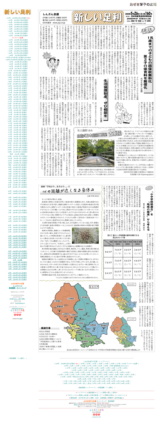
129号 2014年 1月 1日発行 (17, 97)
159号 (106, 364)
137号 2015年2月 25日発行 (17, 79)
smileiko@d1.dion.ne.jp (17, 308)
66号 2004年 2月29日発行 (17, 230)
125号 (71, 372)
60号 (122, 381)
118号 (111, 372)
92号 (120, 377)
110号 (83, 375)
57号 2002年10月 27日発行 (17, 253)
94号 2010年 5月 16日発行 (17, 178)
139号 (108, 368)
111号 (78, 375)
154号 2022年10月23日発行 (18, 42)
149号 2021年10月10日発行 (18, 53)
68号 (84, 381)
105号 (111, 375)
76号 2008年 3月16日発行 (17, 202)
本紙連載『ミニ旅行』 (17, 358)
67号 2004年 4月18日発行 (17, 227)
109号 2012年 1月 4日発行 (17, 141)
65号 (9, 232)
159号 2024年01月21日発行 (19, 29)
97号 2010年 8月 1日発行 (17, 172)
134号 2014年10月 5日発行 (17, 86)
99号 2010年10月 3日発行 (17, 167)
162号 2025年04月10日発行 (18, 22)
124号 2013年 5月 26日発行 (18, 108)
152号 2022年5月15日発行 (18, 46)
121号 (94, 372)
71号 (70, 381)
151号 (89, 366)
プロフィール (72, 395)
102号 (132, 375)
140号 (102, 368)
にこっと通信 (102, 392)
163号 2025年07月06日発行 (18, 20)
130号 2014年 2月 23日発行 (18, 95)
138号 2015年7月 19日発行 (17, 77)
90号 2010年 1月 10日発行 (17, 187)
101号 (63, 377)
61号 (118, 381)
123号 (83, 372)
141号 (97, 368)
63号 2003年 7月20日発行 (17, 238)
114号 (61, 375)
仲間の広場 (109, 395)
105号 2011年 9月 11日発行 (17, 150)
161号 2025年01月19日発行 (19, 24)
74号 (108, 379)
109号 (89, 375)
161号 (94, 364)
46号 (122, 383)
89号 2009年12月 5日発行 (17, 191)
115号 (127, 372)
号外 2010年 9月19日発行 (17, 165)
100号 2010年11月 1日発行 (17, 163)
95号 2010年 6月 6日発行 (17, 176)
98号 (91, 377)
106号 (105, 375)
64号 (103, 381)
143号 (85, 368)
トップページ (17, 286)
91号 (125, 377)
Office (98, 405)
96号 (101, 377)
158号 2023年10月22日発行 (18, 31)
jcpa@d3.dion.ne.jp (20, 303)
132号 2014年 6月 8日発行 (17, 90)
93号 (115, 377)
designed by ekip (96, 417)
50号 (108, 383)
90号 (130, 377)
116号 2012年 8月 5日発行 (17, 125)
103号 (127, 375)
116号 (122, 372)
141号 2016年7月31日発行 (17, 71)
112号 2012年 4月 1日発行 (17, 134)
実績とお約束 (83, 395)
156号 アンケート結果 (129, 364)
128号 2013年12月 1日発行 (17, 99)
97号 (96, 377)
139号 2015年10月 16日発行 (17, 75)
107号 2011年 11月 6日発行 (17, 145)
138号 (113, 368)
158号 (112, 364)
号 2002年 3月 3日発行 (18, 266)
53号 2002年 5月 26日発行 (17, 262)
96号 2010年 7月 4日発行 (17, 174)
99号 (87, 377)
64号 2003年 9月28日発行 (17, 236)
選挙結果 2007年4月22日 (79, 398)
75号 (103, 379)
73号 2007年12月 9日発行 (17, 210)
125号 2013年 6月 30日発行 (18, 106)
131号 (97, 370)
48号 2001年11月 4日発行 (17, 273)
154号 (71, 366)
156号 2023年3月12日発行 (18, 35)
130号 (102, 370)
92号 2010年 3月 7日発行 (17, 183)
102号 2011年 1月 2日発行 (17, 158)
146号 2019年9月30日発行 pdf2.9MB (18, 60)
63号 (108, 381)
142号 (91, 368)
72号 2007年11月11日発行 (17, 213)
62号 (113, 381)
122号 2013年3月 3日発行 (17, 112)
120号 (100, 372)
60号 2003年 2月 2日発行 (17, 245)
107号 (100, 375)
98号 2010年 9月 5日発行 (17, 169)
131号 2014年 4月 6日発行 (17, 93)
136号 (125, 368)
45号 (127, 383)
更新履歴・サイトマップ (17, 288)
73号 (113, 379)
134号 (80, 370)
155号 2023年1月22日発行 (18, 40)
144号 (80, 368)
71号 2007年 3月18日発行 (17, 217)
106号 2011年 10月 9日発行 (17, 147)
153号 (77, 366)
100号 (69, 377)
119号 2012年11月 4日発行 (17, 119)
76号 (99, 379)
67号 (89, 381)
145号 (74, 368)
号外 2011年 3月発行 (17, 154)
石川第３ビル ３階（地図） (17, 298)
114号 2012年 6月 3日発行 (17, 130)
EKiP (20, 318)
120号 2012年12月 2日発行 (17, 117)
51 (9, 266)
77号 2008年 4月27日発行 (17, 200)
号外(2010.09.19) (78, 377)
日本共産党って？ (96, 395)
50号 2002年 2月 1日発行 (17, 269)
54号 (79, 383)
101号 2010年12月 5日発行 (17, 161)
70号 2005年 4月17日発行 (17, 219)
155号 (66, 366)
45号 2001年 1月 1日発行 (17, 279)
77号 (94, 379)
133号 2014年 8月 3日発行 (17, 88)
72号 (65, 381)
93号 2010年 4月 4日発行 (17, 180)
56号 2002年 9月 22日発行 (17, 255)
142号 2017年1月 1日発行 (18, 68)
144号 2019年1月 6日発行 (18, 64)
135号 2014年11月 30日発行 (17, 84)
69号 (79, 381)
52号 (99, 383)
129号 (108, 370)
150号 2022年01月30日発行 (18, 51)
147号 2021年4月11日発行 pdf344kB (18, 57)
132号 (91, 370)
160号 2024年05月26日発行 (19, 27)
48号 (113, 383)
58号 (65, 383)
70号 (75, 381)
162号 (88, 364)
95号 (106, 377)
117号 (116, 372)
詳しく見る (87, 383)
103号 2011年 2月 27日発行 (17, 156)
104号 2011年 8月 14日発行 (17, 152)
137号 (119, 368)
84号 (84, 379)
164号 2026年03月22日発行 (17, 18)
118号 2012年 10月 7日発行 (17, 121)
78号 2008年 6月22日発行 (17, 197)
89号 (79, 379)
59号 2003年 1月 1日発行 (17, 247)
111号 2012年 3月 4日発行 (17, 136)
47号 (118, 383)
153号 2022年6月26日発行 (18, 44)
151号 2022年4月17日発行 (18, 49)
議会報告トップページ (87, 387)
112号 (72, 375)
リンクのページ (120, 395)
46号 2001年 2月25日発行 (17, 277)
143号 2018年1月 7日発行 (18, 66)
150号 (95, 366)
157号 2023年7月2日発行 (18, 33)
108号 (94, 375)
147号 (68, 368)
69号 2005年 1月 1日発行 (17, 221)
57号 (70, 383)
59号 (127, 381)
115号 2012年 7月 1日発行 (17, 128)
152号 (83, 366)
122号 (88, 372)
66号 (94, 381)
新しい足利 (112, 392)
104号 (116, 375)
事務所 (110, 398)
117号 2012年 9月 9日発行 (17, 123)
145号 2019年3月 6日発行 (18, 62)
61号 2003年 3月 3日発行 (17, 243)
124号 (77, 372)
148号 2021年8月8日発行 (18, 55)
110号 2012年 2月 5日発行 (17, 139)
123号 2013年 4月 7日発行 (17, 110)
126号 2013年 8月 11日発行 (17, 104)
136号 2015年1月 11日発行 (17, 82)
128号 (113, 370)
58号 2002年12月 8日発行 (17, 251)
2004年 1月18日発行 (20, 232)
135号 (74, 370)
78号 (89, 379)
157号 (118, 364)
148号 (106, 366)
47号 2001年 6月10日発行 (17, 275)
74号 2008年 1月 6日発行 (17, 206)
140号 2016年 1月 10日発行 (18, 73)
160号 (100, 364)
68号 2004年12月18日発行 (17, 225)
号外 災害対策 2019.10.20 (119, 366)
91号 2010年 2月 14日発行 (17, 185)
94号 (111, 377)
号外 (121, 375)
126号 (66, 372)
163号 (82, 364)
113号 (66, 375)
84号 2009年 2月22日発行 (17, 193)
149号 (100, 366)
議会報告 (91, 392)
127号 (119, 370)
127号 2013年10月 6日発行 (17, 101)
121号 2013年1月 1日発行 (17, 114)
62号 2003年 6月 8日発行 (17, 240)
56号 (75, 383)
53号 (94, 383)
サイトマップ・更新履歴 (105, 401)
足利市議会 (119, 398)
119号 (105, 372)
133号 (85, 370)
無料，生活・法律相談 (98, 398)
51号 (103, 383)
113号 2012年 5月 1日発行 (17, 132)
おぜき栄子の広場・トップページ (97, 361)
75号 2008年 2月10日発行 (17, 204)
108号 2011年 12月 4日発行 (17, 143)
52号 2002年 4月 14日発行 (17, 264)
